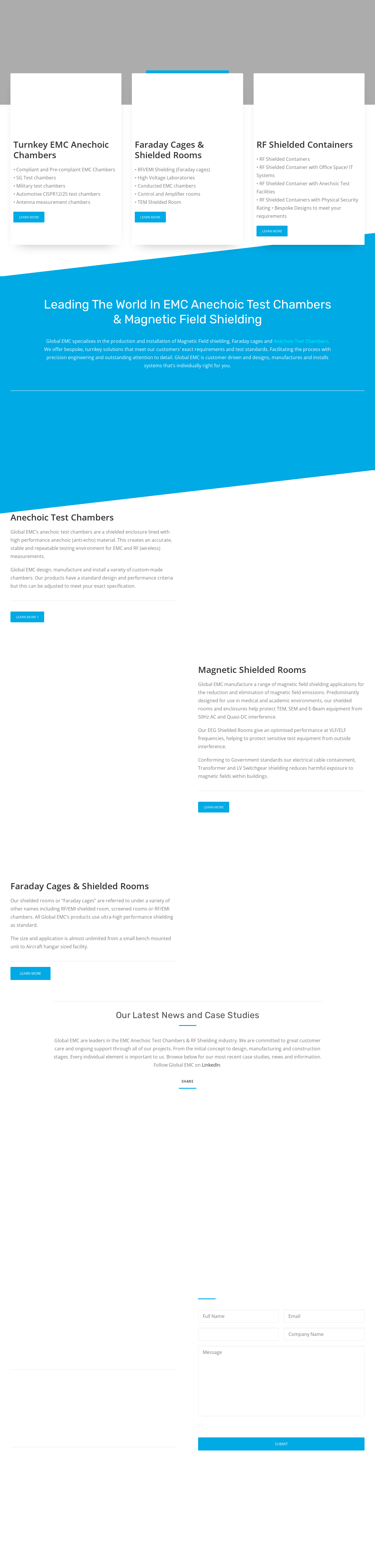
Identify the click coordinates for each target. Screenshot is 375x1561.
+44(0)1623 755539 (52, 1419)
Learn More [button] (29, 217)
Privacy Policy (281, 1425)
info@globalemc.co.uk (54, 1432)
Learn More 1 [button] (27, 617)
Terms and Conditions (315, 1507)
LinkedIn (211, 1065)
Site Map (355, 1507)
